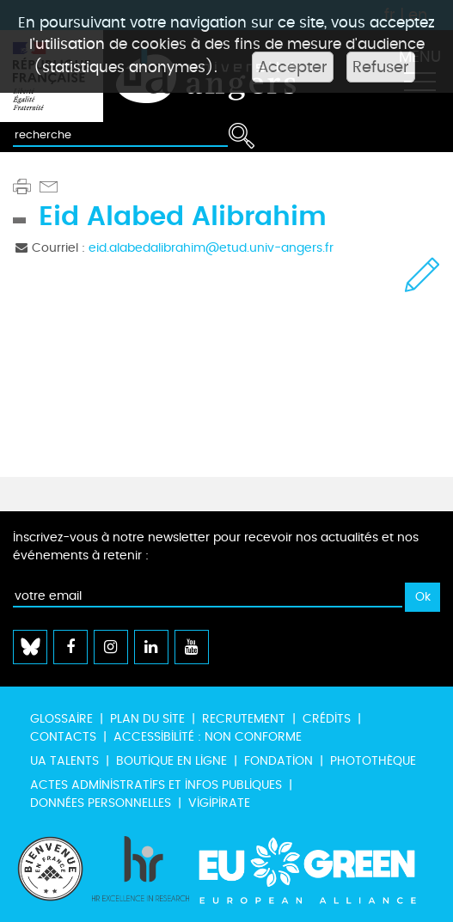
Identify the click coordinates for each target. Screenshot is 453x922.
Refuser (380, 67)
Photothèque (373, 761)
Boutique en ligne (171, 761)
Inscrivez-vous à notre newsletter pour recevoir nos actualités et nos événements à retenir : (216, 546)
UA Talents (64, 761)
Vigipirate (219, 803)
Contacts (63, 737)
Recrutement (243, 719)
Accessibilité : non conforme (207, 737)
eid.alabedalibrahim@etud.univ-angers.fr (211, 248)
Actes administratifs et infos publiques (156, 785)
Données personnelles (100, 803)
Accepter (293, 67)
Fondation (278, 761)
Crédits (327, 719)
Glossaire (61, 719)
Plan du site (147, 719)
